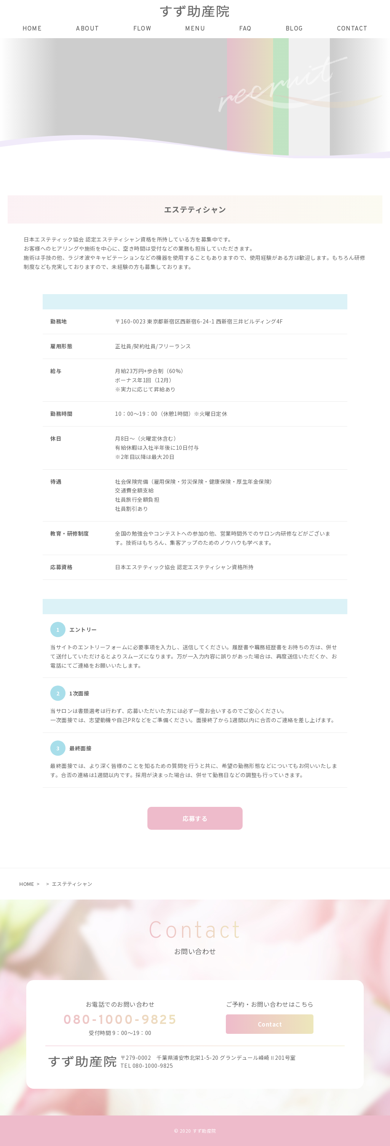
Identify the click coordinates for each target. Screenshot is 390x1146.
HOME (26, 883)
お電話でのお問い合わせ (120, 1004)
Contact (270, 1024)
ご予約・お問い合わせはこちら (270, 1004)
